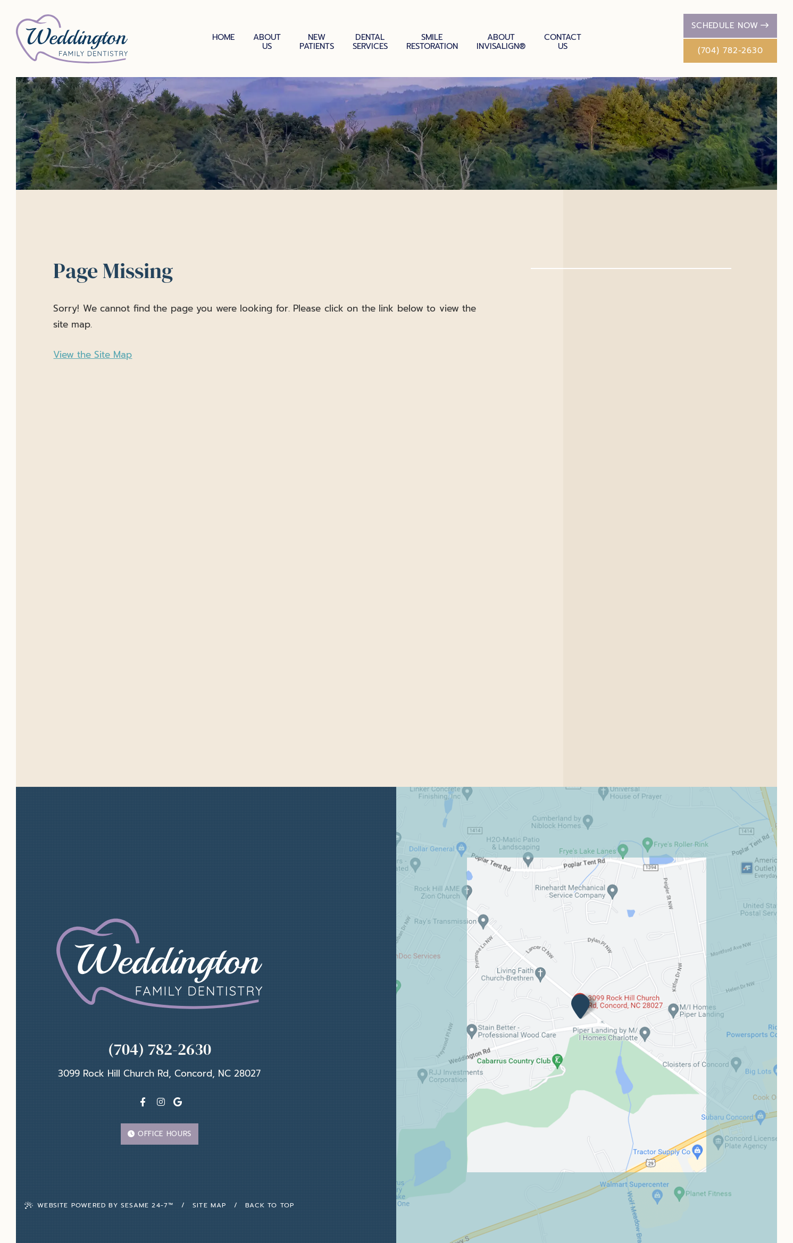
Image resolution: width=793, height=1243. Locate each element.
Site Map (210, 1205)
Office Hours (159, 1134)
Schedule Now (730, 25)
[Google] (177, 1102)
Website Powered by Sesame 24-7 (98, 1205)
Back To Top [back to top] (269, 1205)
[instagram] (160, 1102)
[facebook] (142, 1102)
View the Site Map (92, 355)
